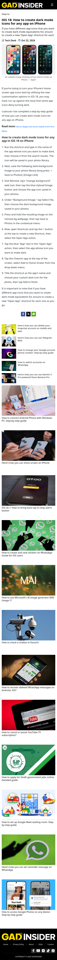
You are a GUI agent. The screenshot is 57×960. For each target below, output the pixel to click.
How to (5, 14)
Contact (50, 944)
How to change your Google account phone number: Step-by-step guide (36, 351)
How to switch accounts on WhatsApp (31, 363)
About (31, 944)
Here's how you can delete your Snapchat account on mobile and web (35, 328)
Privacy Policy (18, 944)
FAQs (41, 944)
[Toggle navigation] (52, 4)
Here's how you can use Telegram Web (35, 339)
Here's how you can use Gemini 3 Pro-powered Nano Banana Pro (35, 376)
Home (5, 944)
